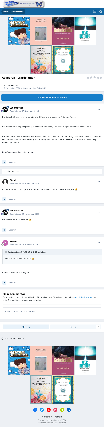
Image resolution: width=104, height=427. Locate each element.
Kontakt (58, 416)
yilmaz (13, 241)
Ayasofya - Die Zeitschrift (34, 88)
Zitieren (12, 162)
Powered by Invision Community (52, 423)
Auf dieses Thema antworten (52, 97)
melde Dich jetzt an (84, 297)
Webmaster (13, 85)
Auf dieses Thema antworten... (21, 311)
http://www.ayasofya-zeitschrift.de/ (18, 152)
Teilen (26, 327)
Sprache (47, 416)
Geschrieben (24, 111)
